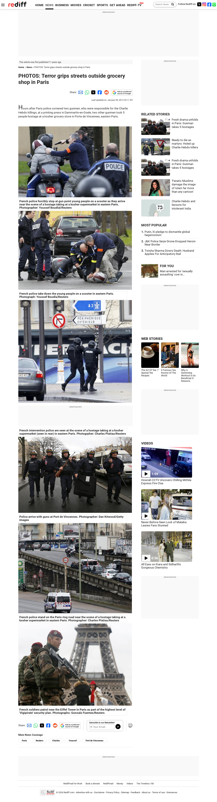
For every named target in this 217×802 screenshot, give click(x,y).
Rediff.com (69, 792)
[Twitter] (199, 4)
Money (120, 783)
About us (146, 792)
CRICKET (89, 5)
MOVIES (76, 5)
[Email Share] (80, 92)
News (29, 67)
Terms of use (158, 792)
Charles (56, 740)
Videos (129, 783)
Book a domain (93, 783)
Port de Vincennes (94, 740)
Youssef (73, 740)
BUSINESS (62, 5)
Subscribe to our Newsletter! (102, 722)
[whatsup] (214, 4)
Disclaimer (99, 792)
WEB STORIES (152, 339)
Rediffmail (108, 783)
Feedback (135, 792)
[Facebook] (209, 4)
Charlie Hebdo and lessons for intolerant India (183, 205)
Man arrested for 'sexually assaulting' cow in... (176, 273)
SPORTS (102, 5)
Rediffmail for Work (72, 783)
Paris (24, 740)
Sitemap (125, 792)
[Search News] (171, 5)
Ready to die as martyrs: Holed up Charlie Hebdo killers (185, 143)
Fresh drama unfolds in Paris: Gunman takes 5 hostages (185, 123)
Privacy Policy (112, 792)
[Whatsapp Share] (86, 92)
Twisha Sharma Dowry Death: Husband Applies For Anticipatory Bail (169, 252)
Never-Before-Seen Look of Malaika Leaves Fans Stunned (163, 524)
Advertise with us (84, 792)
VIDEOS (147, 443)
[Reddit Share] (106, 92)
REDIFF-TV (134, 5)
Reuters (39, 740)
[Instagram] (204, 4)
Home (21, 67)
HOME (39, 5)
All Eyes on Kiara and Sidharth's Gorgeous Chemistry (161, 566)
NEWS (49, 5)
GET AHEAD (117, 5)
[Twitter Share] (93, 92)
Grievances (171, 792)
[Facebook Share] (99, 92)
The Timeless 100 (145, 783)
